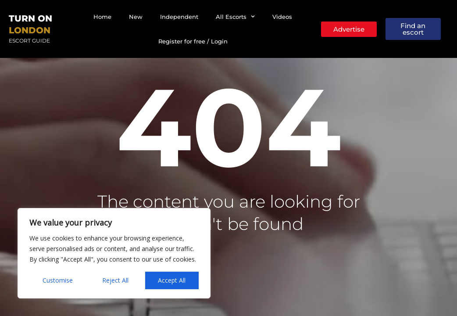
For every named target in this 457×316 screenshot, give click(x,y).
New (136, 16)
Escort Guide (29, 40)
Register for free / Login (193, 41)
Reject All (115, 280)
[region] (114, 253)
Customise (58, 280)
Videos (282, 16)
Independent (179, 16)
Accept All (172, 280)
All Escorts (235, 16)
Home (102, 16)
